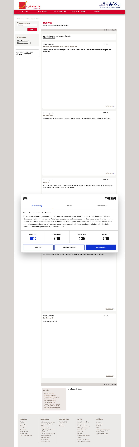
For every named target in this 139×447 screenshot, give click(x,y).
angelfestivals (20, 52)
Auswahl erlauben (69, 247)
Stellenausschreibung (84, 441)
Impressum (99, 424)
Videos (61, 424)
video (19, 54)
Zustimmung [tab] (37, 206)
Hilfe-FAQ (80, 432)
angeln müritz (27, 54)
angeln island (29, 52)
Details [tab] (69, 206)
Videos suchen (23, 23)
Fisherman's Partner (83, 435)
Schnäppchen (24, 434)
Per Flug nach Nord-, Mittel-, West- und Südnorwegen (83, 428)
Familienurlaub (45, 441)
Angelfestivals (45, 428)
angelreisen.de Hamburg (75, 389)
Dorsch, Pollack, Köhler (48, 434)
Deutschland (24, 432)
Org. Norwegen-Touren (47, 430)
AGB (97, 428)
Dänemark (23, 430)
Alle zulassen (101, 247)
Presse (79, 434)
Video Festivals (22, 41)
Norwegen (23, 424)
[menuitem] (23, 12)
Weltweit (22, 422)
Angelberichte (63, 422)
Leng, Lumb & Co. (46, 435)
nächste (114, 30)
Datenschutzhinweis (102, 434)
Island (22, 428)
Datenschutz (100, 432)
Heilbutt (43, 432)
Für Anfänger (44, 439)
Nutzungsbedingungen (103, 430)
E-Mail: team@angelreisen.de (52, 407)
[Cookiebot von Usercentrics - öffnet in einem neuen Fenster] (106, 198)
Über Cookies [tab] (102, 206)
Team (79, 437)
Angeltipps (62, 426)
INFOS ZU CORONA (83, 439)
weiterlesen (109, 106)
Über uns (98, 422)
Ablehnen (38, 247)
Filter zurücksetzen (49, 38)
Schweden (23, 426)
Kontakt (98, 426)
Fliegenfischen (45, 437)
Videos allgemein (22, 43)
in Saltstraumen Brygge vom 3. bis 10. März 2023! (48, 424)
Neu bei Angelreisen (26, 435)
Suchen (32, 29)
